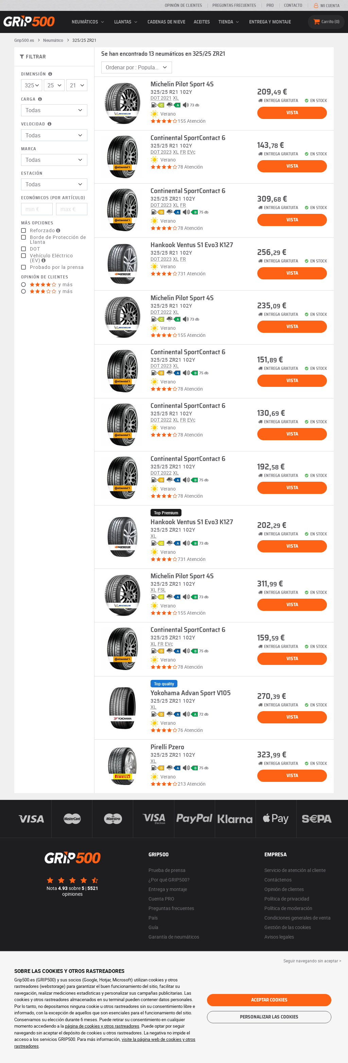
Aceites (202, 22)
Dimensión (37, 74)
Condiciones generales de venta (297, 917)
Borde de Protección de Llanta (58, 239)
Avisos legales (279, 936)
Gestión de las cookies (287, 927)
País (153, 917)
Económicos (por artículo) (53, 198)
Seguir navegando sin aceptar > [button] (312, 960)
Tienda (230, 22)
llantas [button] (126, 22)
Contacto (293, 5)
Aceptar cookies (269, 1000)
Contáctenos (278, 879)
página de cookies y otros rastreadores (102, 1026)
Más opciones (37, 223)
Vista (292, 112)
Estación (31, 173)
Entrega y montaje (270, 22)
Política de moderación (288, 908)
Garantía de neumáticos (174, 936)
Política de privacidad (286, 898)
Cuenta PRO (161, 898)
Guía (153, 927)
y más (51, 284)
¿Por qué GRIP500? (169, 879)
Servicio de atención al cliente (295, 870)
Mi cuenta (326, 5)
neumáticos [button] (89, 22)
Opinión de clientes (183, 5)
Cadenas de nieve (166, 22)
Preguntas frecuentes (234, 5)
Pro (270, 5)
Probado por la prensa (57, 267)
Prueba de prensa (167, 870)
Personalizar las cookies (269, 1017)
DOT (35, 248)
